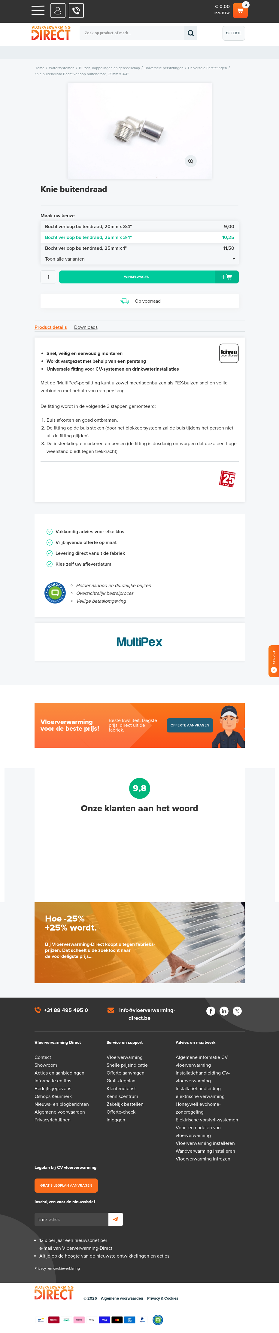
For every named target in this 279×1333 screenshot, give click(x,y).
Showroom (46, 1065)
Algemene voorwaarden (60, 1112)
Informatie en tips (53, 1081)
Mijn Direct (58, 10)
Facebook (210, 1011)
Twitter (237, 1011)
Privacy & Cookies (162, 1298)
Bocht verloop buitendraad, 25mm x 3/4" (139, 237)
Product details (51, 327)
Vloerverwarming (125, 1057)
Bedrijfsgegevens (53, 1089)
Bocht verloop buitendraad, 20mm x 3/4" (139, 227)
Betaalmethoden (92, 1320)
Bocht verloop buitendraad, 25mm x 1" (139, 248)
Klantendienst (121, 1089)
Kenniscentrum (122, 1096)
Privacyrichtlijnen (53, 1120)
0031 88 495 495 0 (76, 10)
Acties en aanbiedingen (59, 1073)
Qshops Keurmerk (53, 1096)
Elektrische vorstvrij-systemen (207, 1120)
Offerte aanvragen (235, 36)
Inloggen (116, 1120)
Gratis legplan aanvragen (66, 1185)
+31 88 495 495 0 (66, 1010)
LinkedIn (224, 1011)
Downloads (86, 327)
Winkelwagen (240, 9)
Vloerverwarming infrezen (203, 1159)
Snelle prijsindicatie (127, 1065)
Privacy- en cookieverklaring (57, 1268)
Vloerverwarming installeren (205, 1143)
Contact (43, 1057)
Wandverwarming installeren (205, 1151)
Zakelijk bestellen (125, 1104)
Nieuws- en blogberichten (62, 1104)
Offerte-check (121, 1112)
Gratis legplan (121, 1081)
